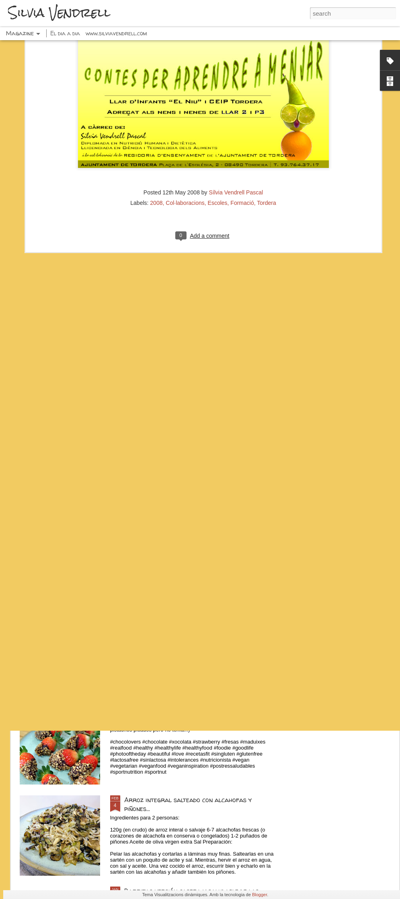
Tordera (266, 123)
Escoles (218, 123)
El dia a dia (65, 33)
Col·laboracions (185, 123)
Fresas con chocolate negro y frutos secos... (192, 708)
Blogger (259, 894)
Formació (242, 123)
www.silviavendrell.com (116, 33)
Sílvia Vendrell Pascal (236, 113)
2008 (156, 123)
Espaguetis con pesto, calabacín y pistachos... (192, 617)
